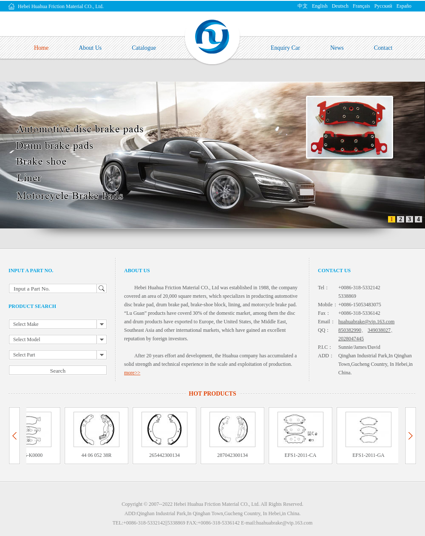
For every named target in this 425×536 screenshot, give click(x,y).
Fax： (324, 313)
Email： (326, 322)
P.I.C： (325, 347)
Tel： (323, 288)
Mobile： (328, 305)
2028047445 (351, 339)
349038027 (379, 330)
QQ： (324, 330)
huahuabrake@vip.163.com (366, 322)
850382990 (349, 330)
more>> (132, 373)
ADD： (326, 356)
